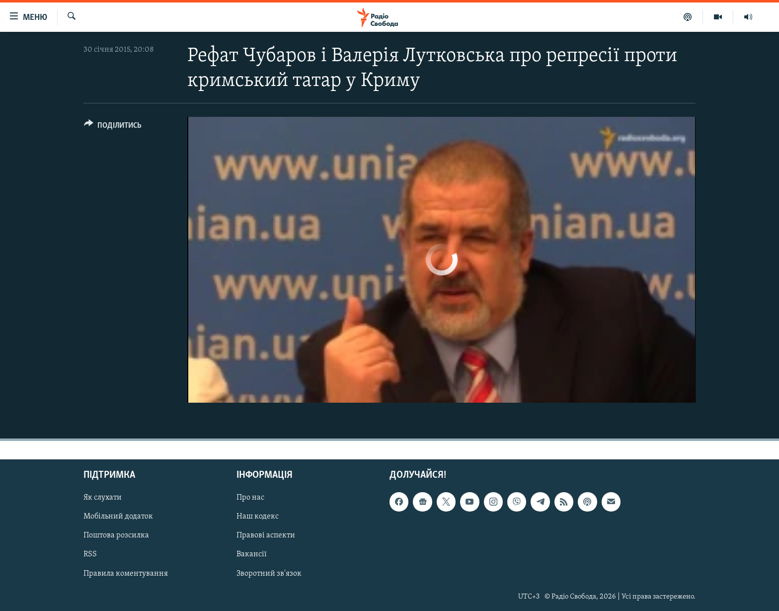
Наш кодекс (257, 517)
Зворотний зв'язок (269, 573)
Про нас (250, 498)
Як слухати (102, 498)
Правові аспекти (265, 535)
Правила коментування (125, 573)
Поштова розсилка (116, 535)
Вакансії (251, 554)
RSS (90, 554)
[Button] (113, 127)
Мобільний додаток (118, 517)
